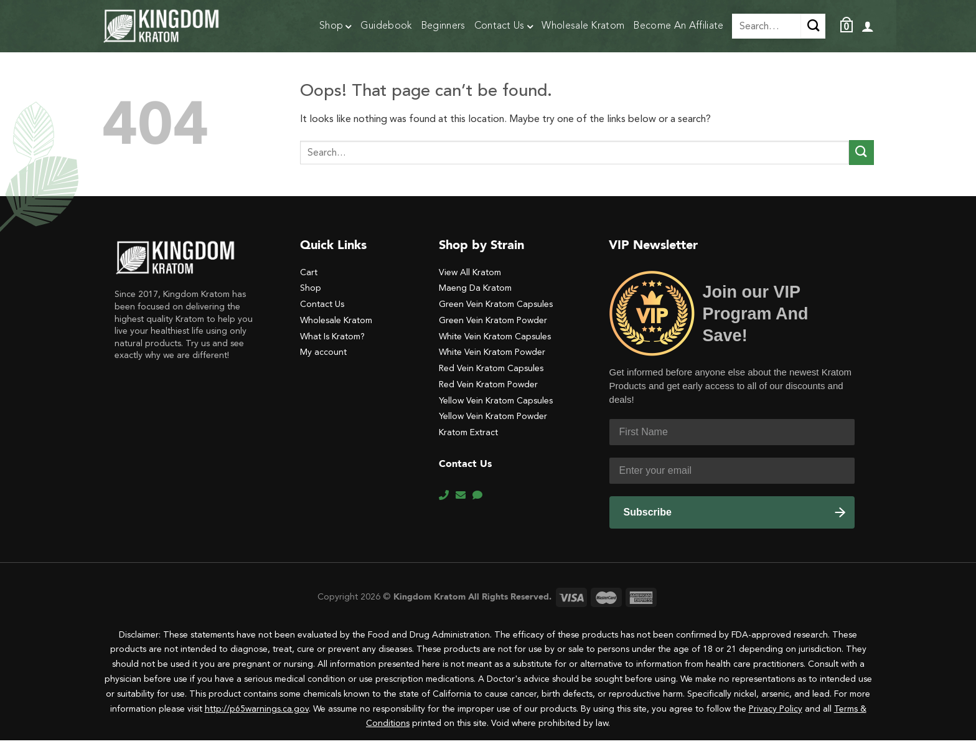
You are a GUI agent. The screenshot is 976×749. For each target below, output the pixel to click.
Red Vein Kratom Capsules (491, 377)
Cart (308, 281)
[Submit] (861, 161)
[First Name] (732, 441)
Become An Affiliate (678, 26)
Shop (335, 27)
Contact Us (503, 27)
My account (323, 360)
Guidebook (386, 26)
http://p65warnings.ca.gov (257, 717)
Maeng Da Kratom (475, 296)
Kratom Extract (468, 441)
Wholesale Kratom (583, 26)
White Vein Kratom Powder (492, 360)
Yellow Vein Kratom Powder (493, 424)
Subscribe (648, 521)
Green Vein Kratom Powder (493, 329)
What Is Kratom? (332, 345)
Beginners (443, 26)
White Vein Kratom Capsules (495, 345)
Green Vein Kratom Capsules (496, 312)
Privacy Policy (775, 717)
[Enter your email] (732, 479)
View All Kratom (470, 281)
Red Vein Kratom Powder (488, 393)
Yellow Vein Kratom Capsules (496, 409)
